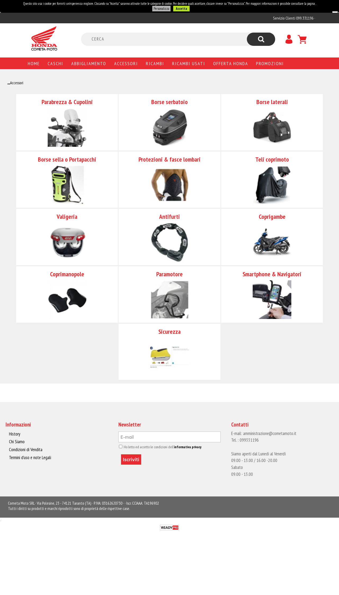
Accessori (126, 63)
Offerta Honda (230, 63)
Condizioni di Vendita (25, 449)
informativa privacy (186, 447)
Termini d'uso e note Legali (30, 457)
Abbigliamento (88, 63)
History (14, 434)
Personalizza (161, 8)
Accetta (181, 8)
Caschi (55, 63)
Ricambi (155, 63)
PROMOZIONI (270, 63)
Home (34, 63)
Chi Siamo (17, 442)
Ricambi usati (188, 63)
